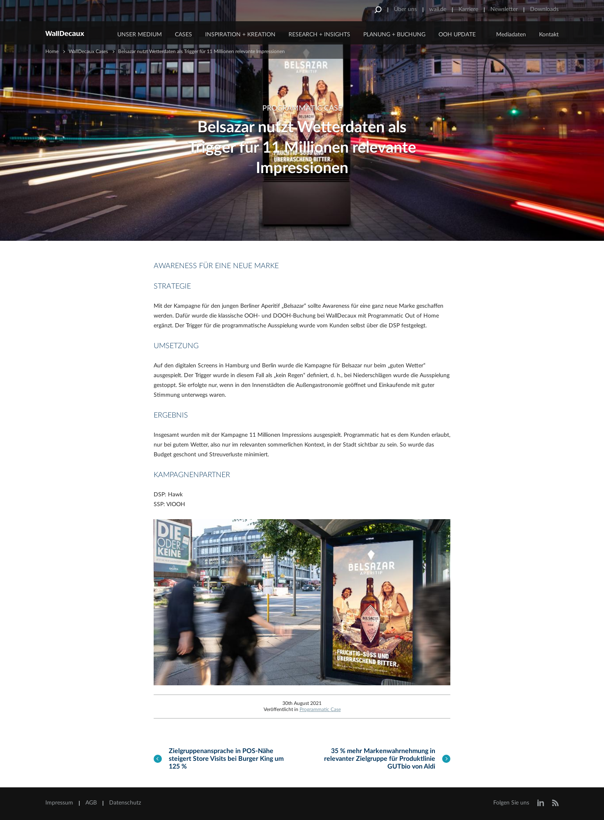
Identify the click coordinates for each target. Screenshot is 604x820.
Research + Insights (319, 35)
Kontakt (549, 35)
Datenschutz (125, 803)
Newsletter (504, 9)
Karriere (468, 9)
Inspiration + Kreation (240, 35)
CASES (183, 35)
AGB (91, 803)
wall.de (437, 9)
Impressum (59, 803)
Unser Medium (139, 35)
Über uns (405, 9)
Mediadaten (511, 35)
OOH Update (457, 35)
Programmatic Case (320, 709)
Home (51, 51)
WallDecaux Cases (88, 51)
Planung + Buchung (394, 35)
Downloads (544, 9)
